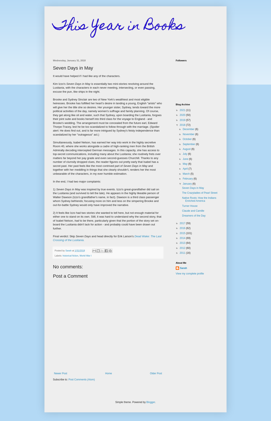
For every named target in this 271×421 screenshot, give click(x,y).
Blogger (150, 402)
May (185, 163)
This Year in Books (118, 26)
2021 (183, 110)
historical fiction (70, 255)
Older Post (156, 373)
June (186, 159)
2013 (183, 242)
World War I (85, 255)
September (189, 144)
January (187, 183)
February (188, 178)
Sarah (183, 268)
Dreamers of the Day (194, 215)
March (187, 173)
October (187, 139)
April (185, 168)
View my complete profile (190, 273)
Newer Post (60, 373)
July (185, 153)
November (189, 134)
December (189, 129)
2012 (183, 248)
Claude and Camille (193, 210)
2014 (183, 238)
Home (108, 373)
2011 (183, 252)
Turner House (190, 205)
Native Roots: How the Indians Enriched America (199, 199)
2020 (183, 115)
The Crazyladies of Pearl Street (199, 192)
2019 (183, 120)
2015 (183, 233)
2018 (183, 124)
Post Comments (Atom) (81, 379)
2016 (183, 228)
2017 (183, 223)
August (187, 149)
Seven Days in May (193, 188)
